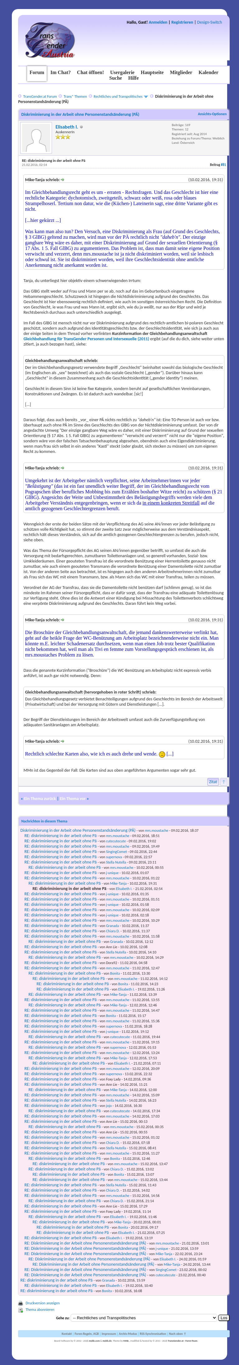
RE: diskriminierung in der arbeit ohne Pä (60, 835)
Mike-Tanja (118, 883)
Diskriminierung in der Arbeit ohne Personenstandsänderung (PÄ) (77, 830)
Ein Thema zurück (40, 798)
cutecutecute (116, 841)
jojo (109, 1106)
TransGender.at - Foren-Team (182, 1340)
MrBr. (126, 1340)
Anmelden (158, 22)
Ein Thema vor (73, 798)
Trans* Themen (75, 96)
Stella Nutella (116, 862)
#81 (223, 165)
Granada (112, 926)
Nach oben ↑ (177, 1334)
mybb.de (106, 1340)
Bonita (115, 973)
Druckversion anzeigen (43, 1303)
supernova (114, 857)
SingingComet (116, 852)
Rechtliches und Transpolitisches (118, 96)
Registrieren (182, 22)
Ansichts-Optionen (212, 114)
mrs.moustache (156, 830)
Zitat (213, 781)
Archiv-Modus (128, 1334)
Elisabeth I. (66, 127)
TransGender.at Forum (40, 96)
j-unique (112, 873)
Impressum (109, 1334)
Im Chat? (60, 72)
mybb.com (94, 1340)
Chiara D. (113, 931)
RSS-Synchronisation (153, 1334)
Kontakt (67, 1334)
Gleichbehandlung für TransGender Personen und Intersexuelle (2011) (86, 338)
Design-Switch (209, 22)
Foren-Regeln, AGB (87, 1334)
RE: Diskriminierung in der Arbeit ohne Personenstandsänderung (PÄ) (85, 1243)
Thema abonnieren (40, 1309)
